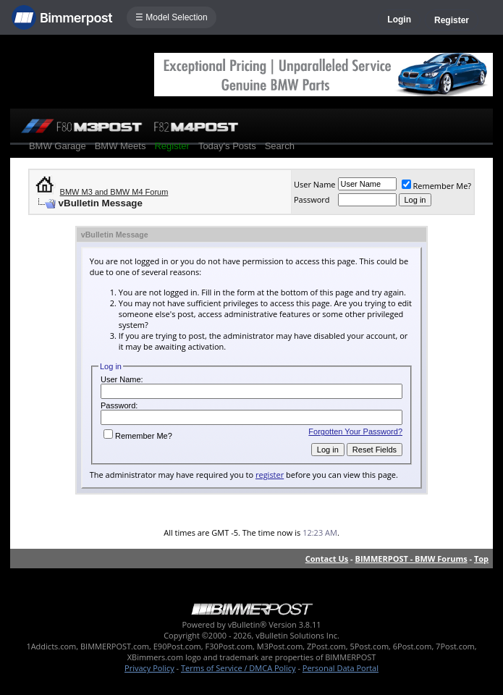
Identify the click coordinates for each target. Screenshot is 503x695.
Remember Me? (437, 185)
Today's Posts (227, 145)
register (269, 474)
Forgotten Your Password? (355, 431)
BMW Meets (120, 145)
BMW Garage (57, 145)
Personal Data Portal (341, 667)
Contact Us (327, 558)
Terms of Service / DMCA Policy (238, 667)
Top (481, 558)
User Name (315, 184)
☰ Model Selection (171, 17)
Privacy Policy (149, 667)
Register (451, 20)
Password (312, 199)
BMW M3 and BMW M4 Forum (114, 192)
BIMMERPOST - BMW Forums (411, 558)
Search (280, 145)
